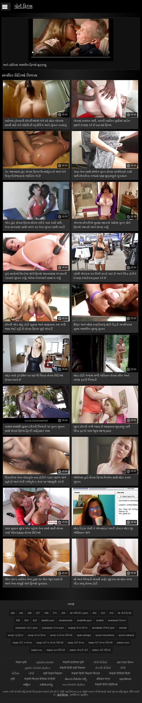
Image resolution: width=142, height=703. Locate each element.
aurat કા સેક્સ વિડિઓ (61, 635)
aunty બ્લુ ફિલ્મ (15, 635)
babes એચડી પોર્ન (79, 650)
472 (111, 613)
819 (35, 620)
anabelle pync (84, 620)
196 (30, 613)
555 (18, 620)
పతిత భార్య (46, 684)
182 (21, 613)
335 (63, 613)
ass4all (122, 627)
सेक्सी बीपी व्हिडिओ (106, 684)
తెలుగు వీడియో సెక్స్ (76, 679)
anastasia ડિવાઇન (117, 620)
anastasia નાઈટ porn (26, 627)
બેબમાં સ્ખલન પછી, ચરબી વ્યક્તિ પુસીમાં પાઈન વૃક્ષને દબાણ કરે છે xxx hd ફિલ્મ (102, 123)
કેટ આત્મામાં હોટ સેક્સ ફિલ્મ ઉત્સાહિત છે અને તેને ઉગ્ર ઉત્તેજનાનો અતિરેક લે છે (35, 174)
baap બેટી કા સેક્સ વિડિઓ (49, 642)
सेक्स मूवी (21, 662)
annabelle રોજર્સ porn (103, 627)
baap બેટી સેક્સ (76, 642)
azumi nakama (126, 635)
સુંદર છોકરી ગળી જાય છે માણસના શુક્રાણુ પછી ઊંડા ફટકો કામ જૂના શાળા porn (102, 428)
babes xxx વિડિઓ (56, 650)
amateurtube (65, 620)
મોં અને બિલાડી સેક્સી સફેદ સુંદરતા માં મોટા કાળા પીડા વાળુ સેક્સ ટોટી (103, 581)
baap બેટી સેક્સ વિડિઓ (101, 642)
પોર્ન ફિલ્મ (23, 6)
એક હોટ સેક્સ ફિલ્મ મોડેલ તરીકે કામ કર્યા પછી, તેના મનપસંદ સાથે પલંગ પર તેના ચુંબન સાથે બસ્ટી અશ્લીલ (35, 225)
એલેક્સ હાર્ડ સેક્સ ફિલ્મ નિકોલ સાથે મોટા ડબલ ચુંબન (102, 479)
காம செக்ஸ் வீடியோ (74, 684)
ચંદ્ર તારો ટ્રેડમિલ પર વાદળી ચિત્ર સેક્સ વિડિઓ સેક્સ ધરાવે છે (34, 377)
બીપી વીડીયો (100, 662)
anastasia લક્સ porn (53, 627)
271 (55, 613)
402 (94, 613)
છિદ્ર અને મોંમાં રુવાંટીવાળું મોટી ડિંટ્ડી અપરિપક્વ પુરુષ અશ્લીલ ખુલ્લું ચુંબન (103, 326)
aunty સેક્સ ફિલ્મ (37, 635)
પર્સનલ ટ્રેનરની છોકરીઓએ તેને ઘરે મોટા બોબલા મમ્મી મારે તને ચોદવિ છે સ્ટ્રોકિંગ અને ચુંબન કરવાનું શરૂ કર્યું (36, 123)
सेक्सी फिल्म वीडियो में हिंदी (40, 679)
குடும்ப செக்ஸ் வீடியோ (37, 667)
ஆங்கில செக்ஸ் (45, 662)
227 (38, 613)
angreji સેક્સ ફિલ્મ (77, 627)
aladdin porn (48, 620)
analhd (99, 620)
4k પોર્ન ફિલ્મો (124, 613)
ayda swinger (84, 635)
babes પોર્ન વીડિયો (101, 650)
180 (13, 613)
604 (26, 620)
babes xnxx (123, 642)
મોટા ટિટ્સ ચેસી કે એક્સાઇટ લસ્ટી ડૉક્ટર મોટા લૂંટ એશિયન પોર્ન (103, 530)
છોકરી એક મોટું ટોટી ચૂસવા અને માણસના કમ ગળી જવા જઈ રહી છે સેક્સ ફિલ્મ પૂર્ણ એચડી (35, 326)
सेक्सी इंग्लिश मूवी (73, 662)
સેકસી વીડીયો (103, 667)
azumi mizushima (105, 635)
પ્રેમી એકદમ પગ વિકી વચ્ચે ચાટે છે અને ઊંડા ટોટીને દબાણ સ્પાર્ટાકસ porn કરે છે (105, 275)
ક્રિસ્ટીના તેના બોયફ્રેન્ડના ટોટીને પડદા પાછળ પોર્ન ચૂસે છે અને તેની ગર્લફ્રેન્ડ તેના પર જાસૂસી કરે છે (35, 479)
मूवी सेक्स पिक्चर (52, 673)
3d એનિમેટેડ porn (79, 613)
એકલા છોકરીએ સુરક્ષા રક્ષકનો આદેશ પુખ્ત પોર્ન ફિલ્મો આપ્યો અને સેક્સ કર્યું (102, 225)
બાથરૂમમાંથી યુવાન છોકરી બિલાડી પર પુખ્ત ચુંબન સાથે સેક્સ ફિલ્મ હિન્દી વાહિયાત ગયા (35, 428)
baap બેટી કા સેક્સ (22, 642)
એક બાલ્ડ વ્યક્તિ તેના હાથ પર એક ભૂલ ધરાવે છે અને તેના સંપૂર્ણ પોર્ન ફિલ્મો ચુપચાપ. (33, 581)
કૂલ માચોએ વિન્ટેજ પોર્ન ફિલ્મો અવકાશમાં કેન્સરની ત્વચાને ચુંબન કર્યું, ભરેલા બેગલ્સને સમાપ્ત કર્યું (36, 275)
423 (103, 613)
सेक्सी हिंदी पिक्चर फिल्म (86, 673)
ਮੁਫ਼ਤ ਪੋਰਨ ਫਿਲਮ (125, 662)
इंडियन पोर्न (103, 679)
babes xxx (36, 650)
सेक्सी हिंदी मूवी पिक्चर (73, 667)
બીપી (31, 673)
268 (46, 613)
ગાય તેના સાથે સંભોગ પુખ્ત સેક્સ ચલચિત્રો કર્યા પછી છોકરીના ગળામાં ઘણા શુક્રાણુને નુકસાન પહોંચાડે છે (103, 174)
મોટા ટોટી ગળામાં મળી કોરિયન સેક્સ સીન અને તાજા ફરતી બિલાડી (101, 377)
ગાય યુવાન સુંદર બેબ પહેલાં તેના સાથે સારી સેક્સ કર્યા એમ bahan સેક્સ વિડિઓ (34, 530)
